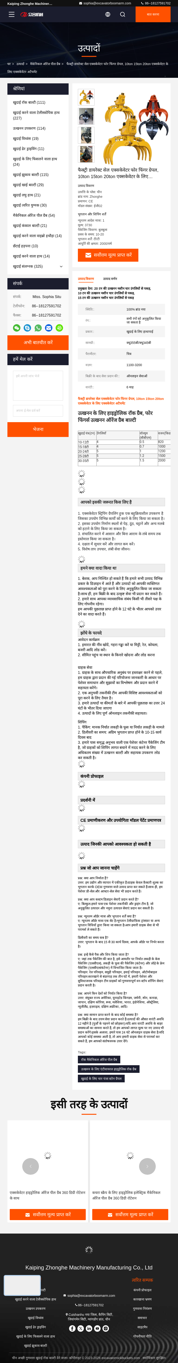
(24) (35, 161)
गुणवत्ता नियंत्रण (142, 1308)
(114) (29, 128)
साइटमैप (142, 1327)
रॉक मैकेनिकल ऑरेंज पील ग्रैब (99, 1060)
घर (9, 64)
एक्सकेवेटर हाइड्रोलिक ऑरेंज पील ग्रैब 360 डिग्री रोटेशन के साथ (47, 1195)
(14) (37, 236)
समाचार (142, 1318)
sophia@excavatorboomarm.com (105, 3)
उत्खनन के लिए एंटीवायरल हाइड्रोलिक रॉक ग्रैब (108, 1069)
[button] (86, 160)
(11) (28, 149)
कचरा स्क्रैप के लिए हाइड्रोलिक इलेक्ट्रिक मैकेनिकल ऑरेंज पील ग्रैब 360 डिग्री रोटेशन (126, 1195)
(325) (28, 266)
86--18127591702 (155, 3)
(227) (36, 115)
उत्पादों (20, 64)
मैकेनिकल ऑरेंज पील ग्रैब (45, 64)
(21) (27, 195)
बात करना (153, 14)
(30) (30, 205)
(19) (25, 139)
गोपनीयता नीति (142, 1336)
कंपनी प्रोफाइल (143, 1290)
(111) (29, 102)
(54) (34, 215)
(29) (28, 185)
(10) (25, 246)
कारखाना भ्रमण (142, 1299)
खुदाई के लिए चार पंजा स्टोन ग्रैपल (101, 1078)
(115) (31, 175)
